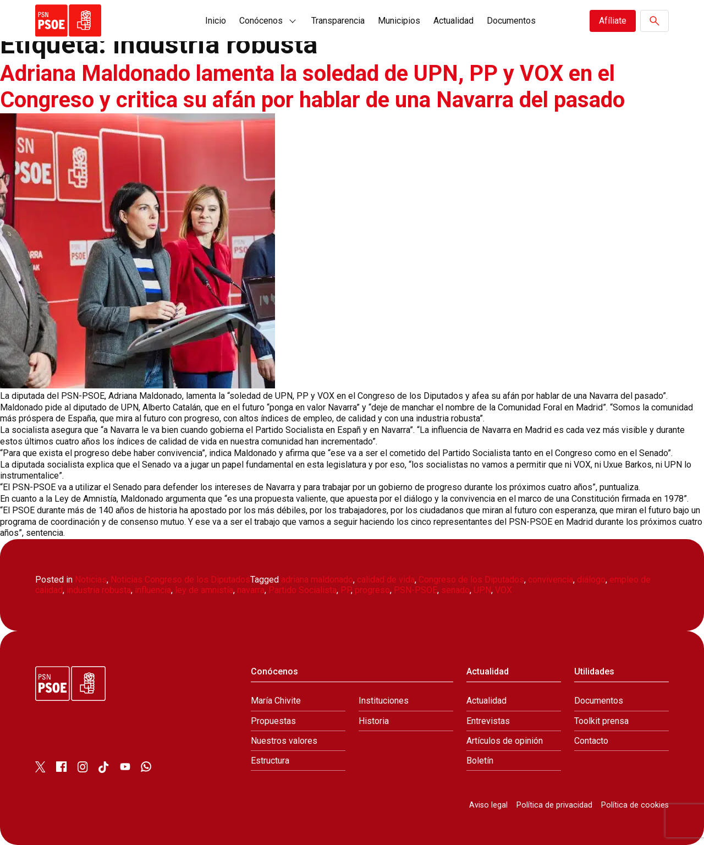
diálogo (591, 579)
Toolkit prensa (601, 721)
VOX (503, 590)
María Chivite (276, 700)
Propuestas (273, 721)
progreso (372, 590)
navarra (251, 590)
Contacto (591, 741)
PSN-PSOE (415, 590)
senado (455, 590)
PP (345, 590)
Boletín (479, 760)
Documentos (511, 20)
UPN (482, 590)
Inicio (215, 20)
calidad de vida (386, 579)
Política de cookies (635, 805)
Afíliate (612, 20)
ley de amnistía (204, 590)
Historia (374, 721)
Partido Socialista (302, 590)
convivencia (550, 579)
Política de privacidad (554, 805)
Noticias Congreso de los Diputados (180, 579)
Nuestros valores (284, 741)
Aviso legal (488, 805)
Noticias (91, 579)
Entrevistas (488, 721)
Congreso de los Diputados (471, 579)
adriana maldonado (317, 579)
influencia (153, 590)
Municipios (399, 20)
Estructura (270, 760)
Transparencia (338, 20)
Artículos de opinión (504, 741)
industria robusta (99, 590)
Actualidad (453, 20)
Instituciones (384, 700)
